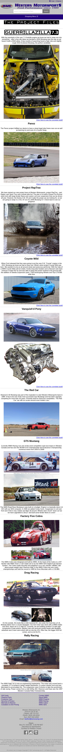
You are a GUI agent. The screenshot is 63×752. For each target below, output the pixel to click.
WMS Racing (43, 701)
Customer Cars (6, 699)
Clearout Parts (6, 697)
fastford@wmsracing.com (34, 719)
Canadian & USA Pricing (10, 705)
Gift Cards (5, 695)
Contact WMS (44, 695)
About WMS (43, 697)
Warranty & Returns (8, 703)
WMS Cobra (43, 703)
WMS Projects (44, 699)
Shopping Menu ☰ (31, 16)
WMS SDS (43, 705)
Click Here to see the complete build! (49, 120)
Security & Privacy (7, 701)
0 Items (58, 1)
